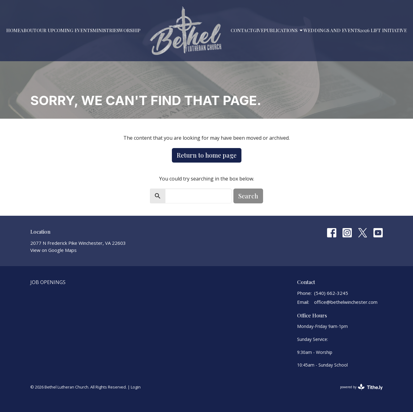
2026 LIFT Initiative (383, 30)
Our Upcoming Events (64, 30)
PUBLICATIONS (284, 30)
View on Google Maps (53, 250)
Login (136, 387)
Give (258, 30)
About (28, 30)
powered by (361, 387)
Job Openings (48, 282)
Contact (242, 30)
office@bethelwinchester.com (345, 302)
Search (248, 196)
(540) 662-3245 (331, 293)
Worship (129, 30)
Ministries (105, 30)
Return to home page (206, 155)
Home (13, 30)
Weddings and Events (332, 30)
